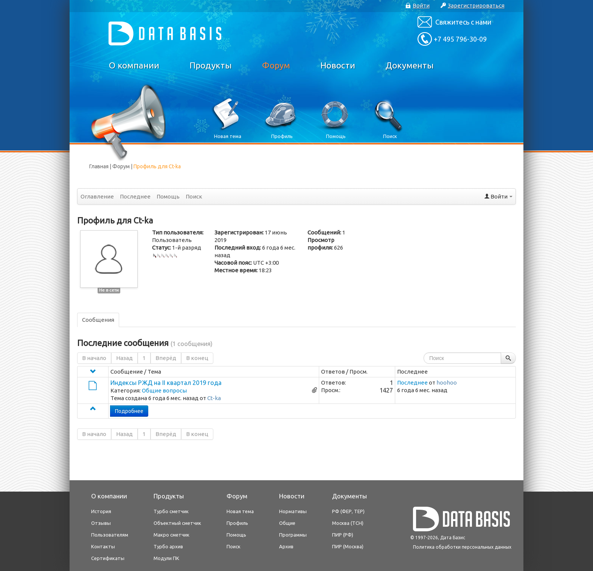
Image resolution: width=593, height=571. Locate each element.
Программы (293, 534)
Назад (124, 358)
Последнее (135, 196)
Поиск (194, 196)
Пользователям (109, 534)
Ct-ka (214, 398)
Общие (287, 523)
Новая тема (240, 511)
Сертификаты (107, 558)
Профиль (237, 523)
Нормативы (293, 511)
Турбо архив (168, 546)
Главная (99, 166)
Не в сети (109, 289)
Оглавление (97, 196)
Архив (286, 546)
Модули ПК (166, 558)
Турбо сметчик (171, 511)
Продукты (210, 65)
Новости (337, 65)
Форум (276, 65)
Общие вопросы (164, 390)
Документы (409, 65)
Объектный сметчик (177, 523)
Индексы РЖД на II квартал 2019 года (166, 382)
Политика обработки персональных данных (462, 547)
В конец (197, 358)
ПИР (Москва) (347, 546)
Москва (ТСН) (347, 523)
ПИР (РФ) (342, 534)
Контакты (103, 546)
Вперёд (165, 358)
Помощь (168, 196)
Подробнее (129, 411)
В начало (94, 358)
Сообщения (98, 320)
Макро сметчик (171, 534)
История (101, 511)
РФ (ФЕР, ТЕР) (348, 511)
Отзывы (101, 523)
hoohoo (446, 382)
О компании (134, 65)
